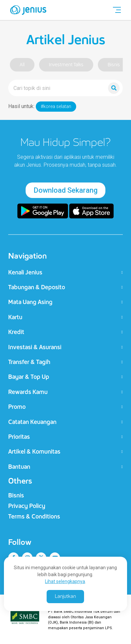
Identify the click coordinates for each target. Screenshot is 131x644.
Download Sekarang (65, 190)
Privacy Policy (26, 506)
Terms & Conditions (34, 516)
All (22, 65)
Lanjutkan (65, 596)
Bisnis (114, 65)
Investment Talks (66, 65)
